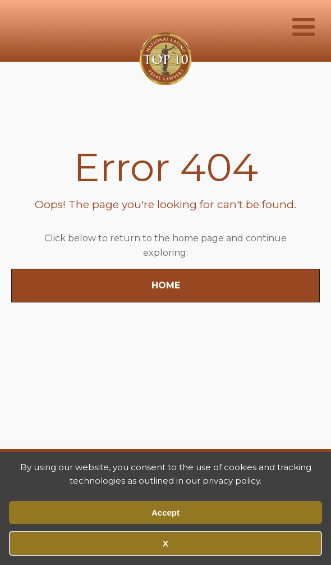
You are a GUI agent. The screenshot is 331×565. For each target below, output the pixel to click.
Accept (165, 512)
